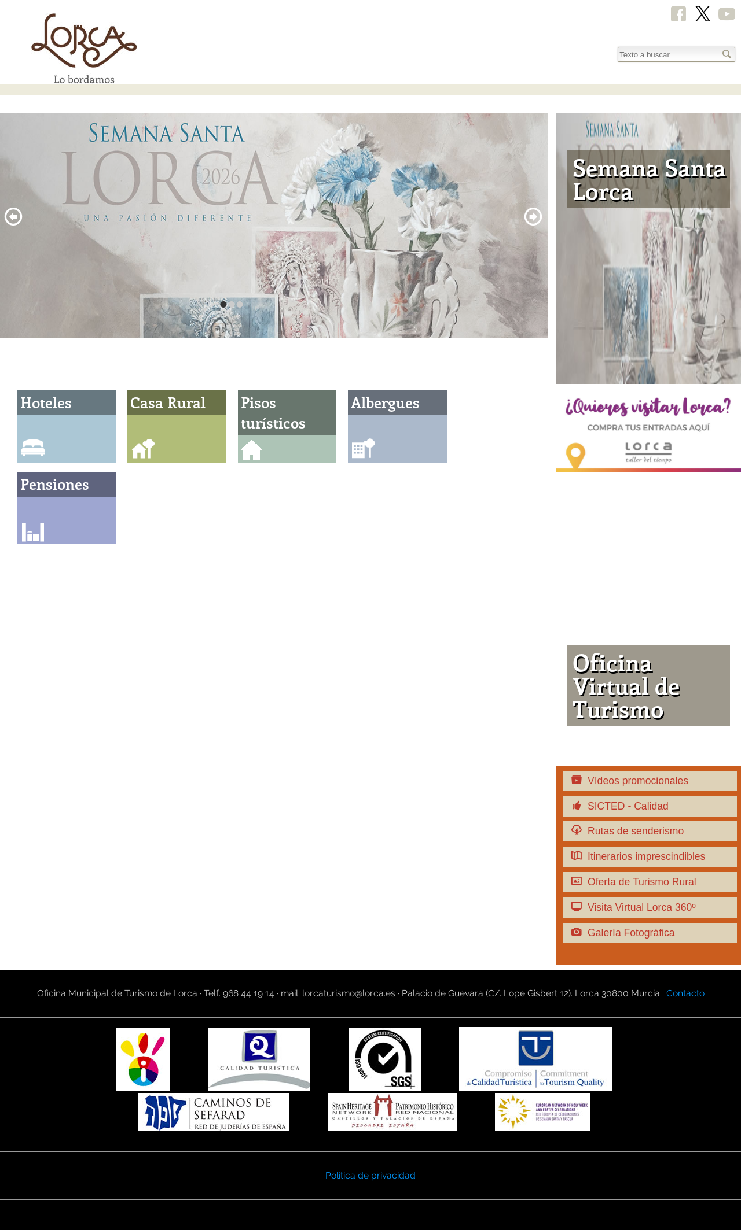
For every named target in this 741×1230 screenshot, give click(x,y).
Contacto (685, 993)
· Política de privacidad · (370, 1175)
